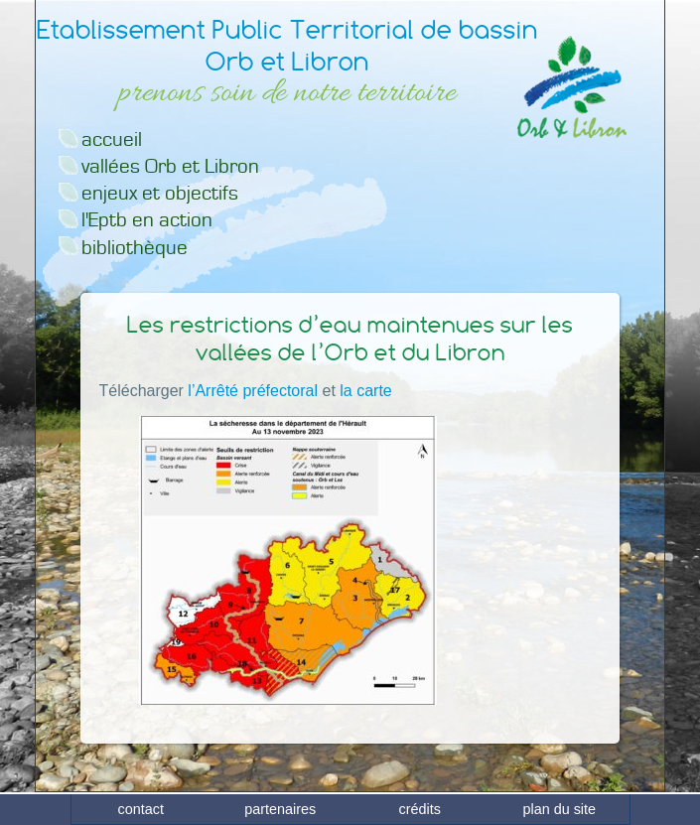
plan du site (559, 809)
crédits (420, 809)
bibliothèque (134, 247)
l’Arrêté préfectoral (253, 390)
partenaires (280, 809)
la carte (365, 390)
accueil (111, 139)
